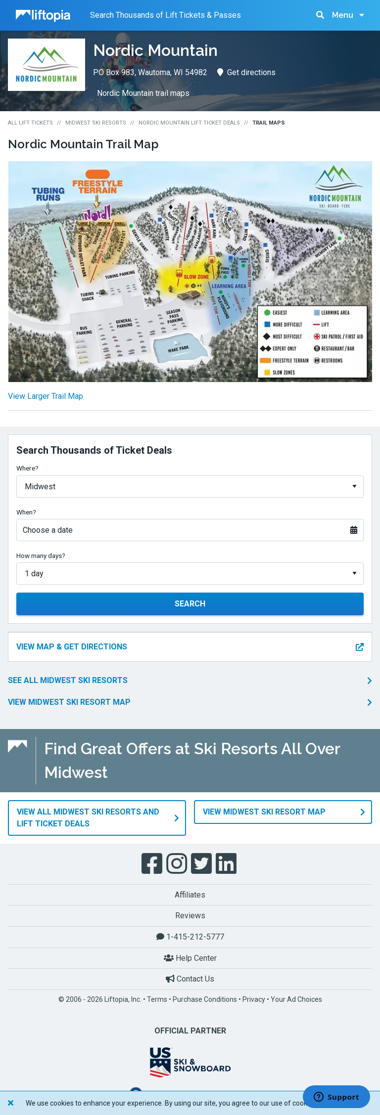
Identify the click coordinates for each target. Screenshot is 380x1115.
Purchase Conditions (205, 999)
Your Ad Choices (296, 999)
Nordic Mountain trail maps (143, 93)
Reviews (190, 915)
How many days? (40, 555)
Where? (27, 468)
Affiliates (190, 894)
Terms (157, 999)
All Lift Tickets (30, 123)
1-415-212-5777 (190, 936)
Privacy (253, 999)
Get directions (246, 72)
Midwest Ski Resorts (95, 123)
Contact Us (190, 979)
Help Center (190, 957)
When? (26, 512)
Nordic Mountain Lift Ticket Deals (189, 123)
